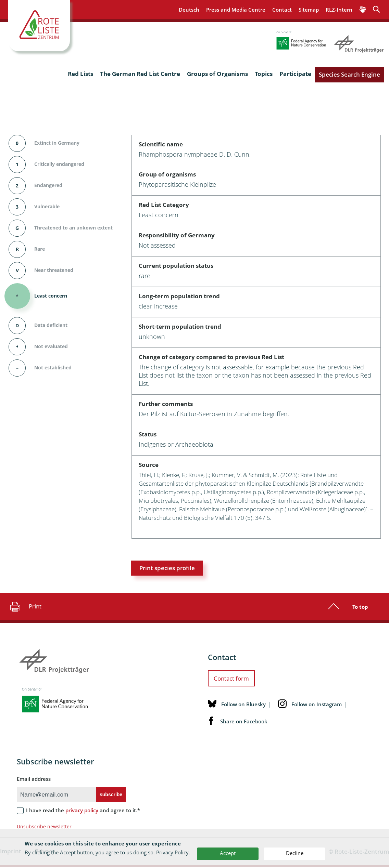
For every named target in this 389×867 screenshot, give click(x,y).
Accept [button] (228, 853)
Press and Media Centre (235, 9)
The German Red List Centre (140, 74)
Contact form (231, 678)
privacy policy (81, 810)
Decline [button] (294, 853)
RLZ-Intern (339, 9)
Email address (34, 778)
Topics (264, 74)
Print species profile (167, 568)
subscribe (111, 794)
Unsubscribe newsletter (44, 826)
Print (24, 606)
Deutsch (189, 9)
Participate (295, 74)
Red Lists (80, 74)
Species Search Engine (349, 74)
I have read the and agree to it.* (83, 810)
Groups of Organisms (217, 74)
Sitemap (309, 9)
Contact (282, 9)
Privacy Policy (172, 852)
